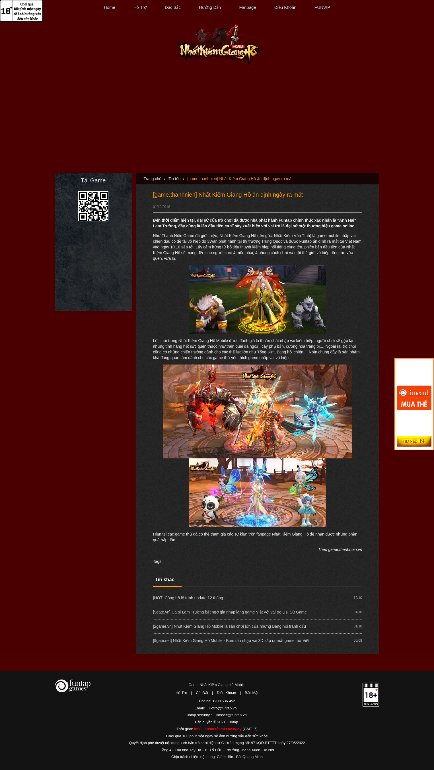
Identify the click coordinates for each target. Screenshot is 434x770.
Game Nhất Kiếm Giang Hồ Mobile (216, 685)
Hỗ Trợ (140, 7)
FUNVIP (322, 7)
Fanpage (247, 7)
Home (109, 7)
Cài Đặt (202, 693)
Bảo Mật (251, 693)
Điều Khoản (285, 7)
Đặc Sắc (173, 7)
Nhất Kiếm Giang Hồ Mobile (219, 45)
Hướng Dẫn (210, 7)
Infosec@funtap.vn (231, 715)
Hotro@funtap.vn (222, 708)
